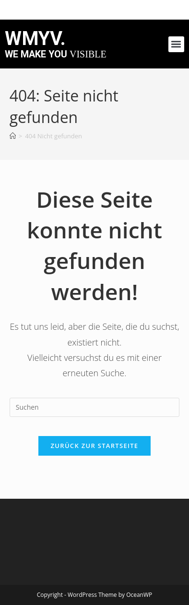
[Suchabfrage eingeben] (95, 407)
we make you (55, 54)
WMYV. (35, 38)
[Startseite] (13, 136)
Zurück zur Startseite (95, 445)
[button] (176, 44)
